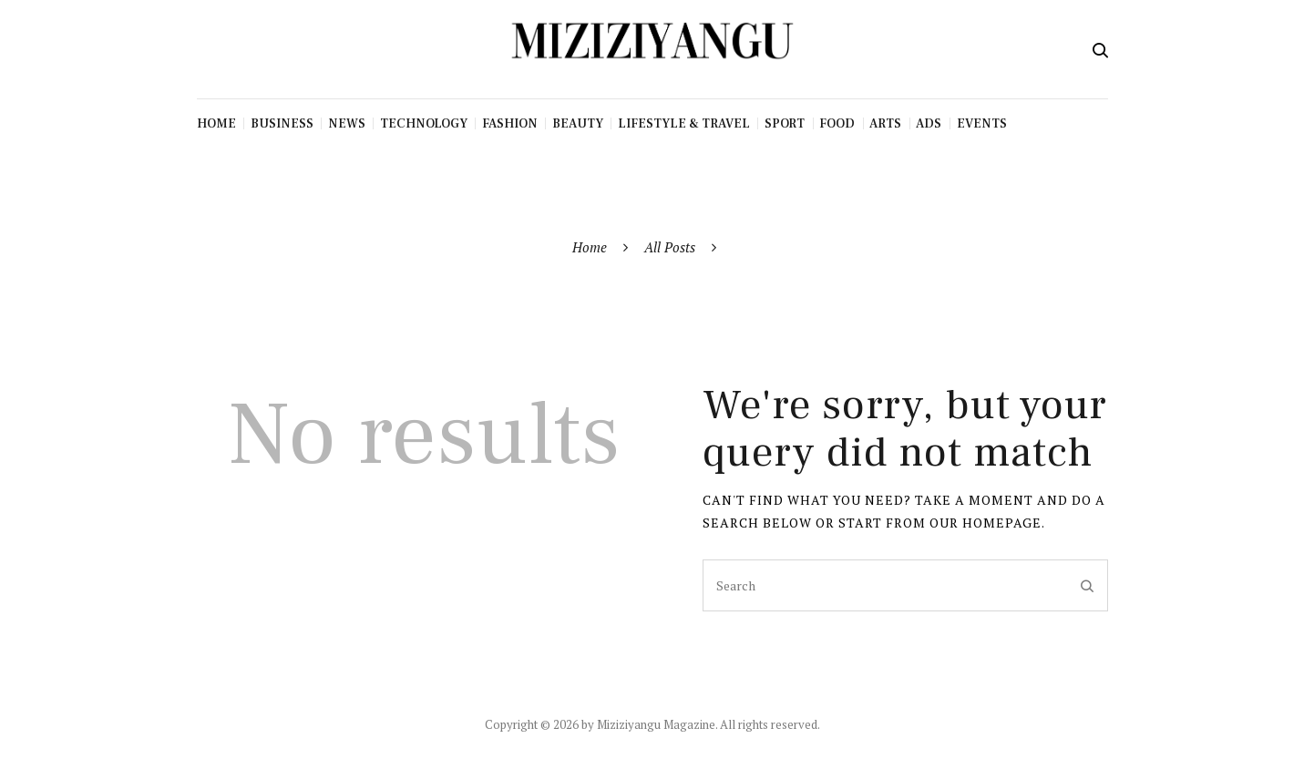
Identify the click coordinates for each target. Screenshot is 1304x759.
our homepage (985, 522)
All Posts (669, 247)
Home (589, 247)
